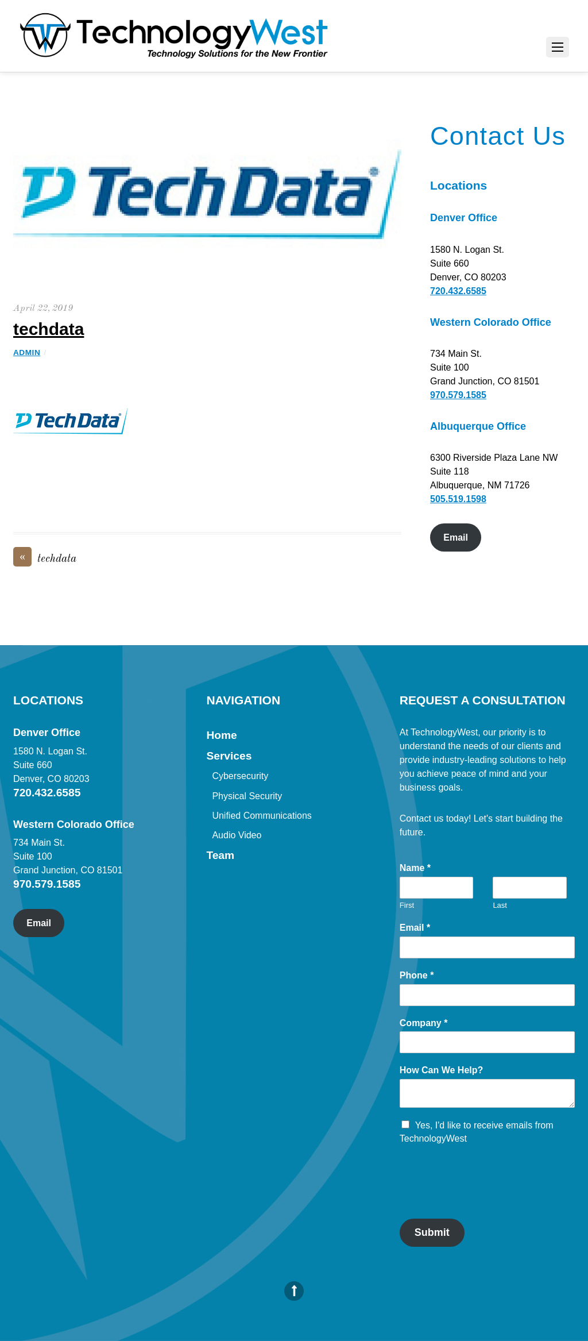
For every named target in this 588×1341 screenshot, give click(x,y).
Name (415, 868)
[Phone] (487, 995)
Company (424, 1023)
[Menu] (557, 47)
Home (221, 735)
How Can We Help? (441, 1070)
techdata (48, 328)
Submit (432, 1232)
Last (500, 905)
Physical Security (247, 796)
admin (26, 352)
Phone (417, 975)
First (407, 905)
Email (455, 537)
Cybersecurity (240, 776)
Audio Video (236, 835)
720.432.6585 (458, 291)
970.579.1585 (458, 395)
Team (220, 855)
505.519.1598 (458, 499)
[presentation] (487, 1200)
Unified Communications (261, 815)
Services (229, 756)
